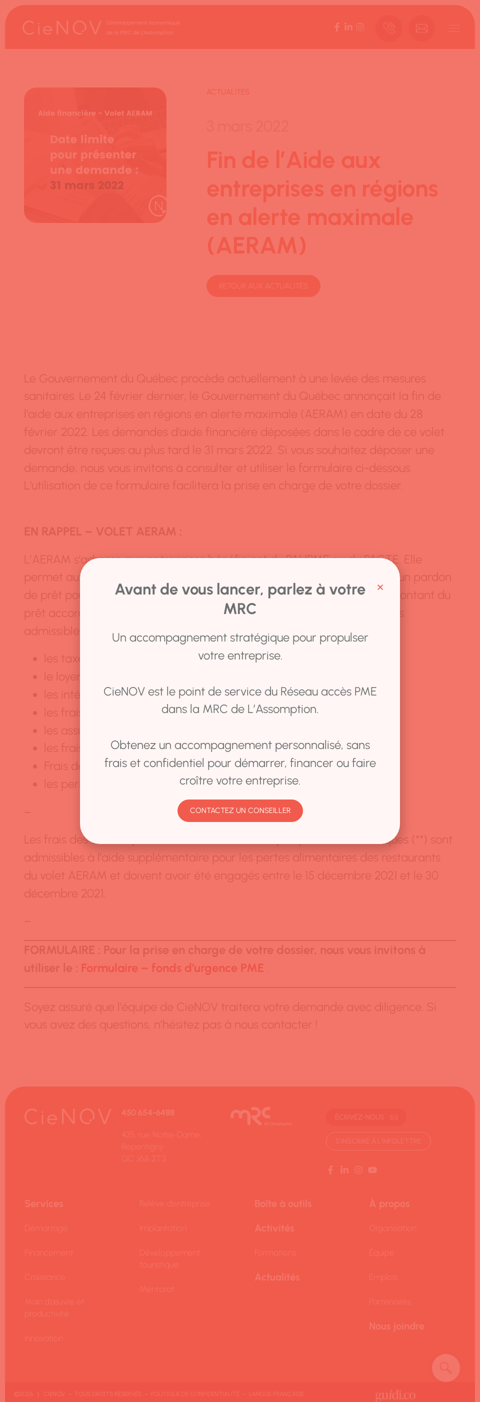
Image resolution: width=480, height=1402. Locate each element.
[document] (240, 701)
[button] (380, 587)
